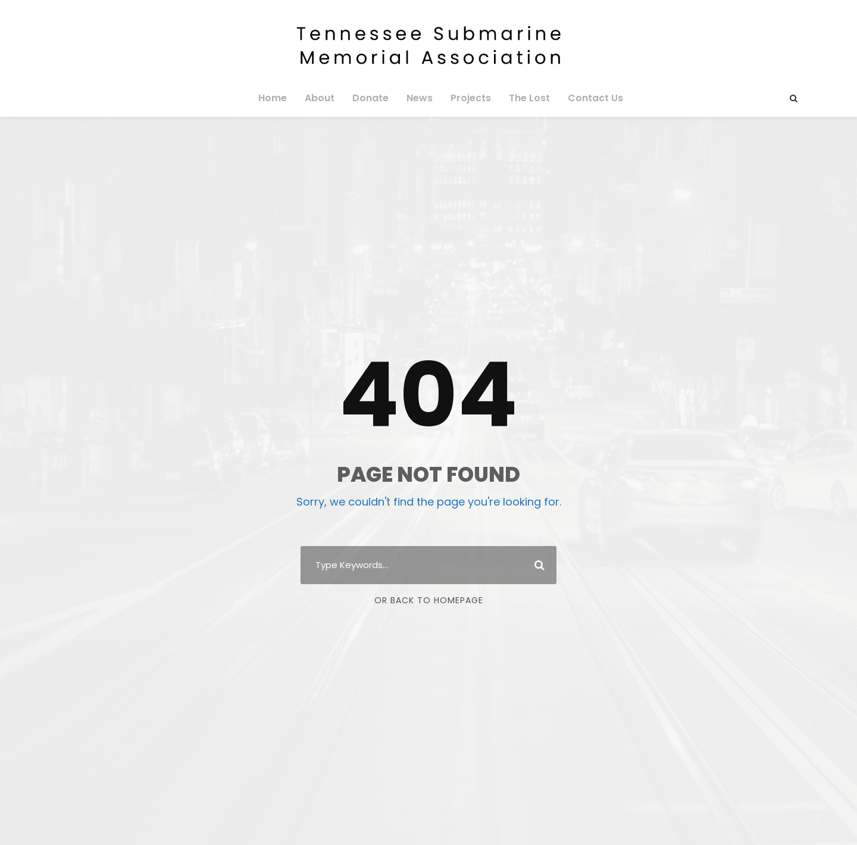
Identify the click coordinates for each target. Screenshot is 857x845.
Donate (373, 98)
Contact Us (588, 98)
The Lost (525, 98)
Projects (468, 98)
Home (281, 98)
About (325, 98)
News (419, 98)
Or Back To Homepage (429, 600)
